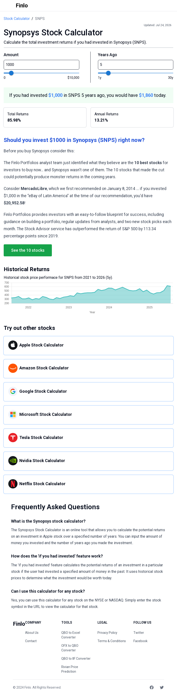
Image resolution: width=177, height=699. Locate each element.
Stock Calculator (17, 18)
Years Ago (107, 54)
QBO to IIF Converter (76, 658)
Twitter (138, 633)
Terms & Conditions (111, 641)
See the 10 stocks (27, 250)
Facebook (140, 641)
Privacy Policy (107, 633)
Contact (31, 641)
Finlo (27, 687)
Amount (11, 54)
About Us (31, 633)
